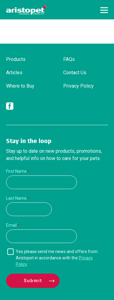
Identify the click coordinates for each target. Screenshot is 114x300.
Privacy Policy (78, 86)
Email (11, 225)
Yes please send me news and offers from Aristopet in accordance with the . (57, 258)
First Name (16, 171)
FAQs (69, 59)
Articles (14, 72)
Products (16, 59)
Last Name (16, 198)
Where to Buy (20, 86)
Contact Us (74, 72)
